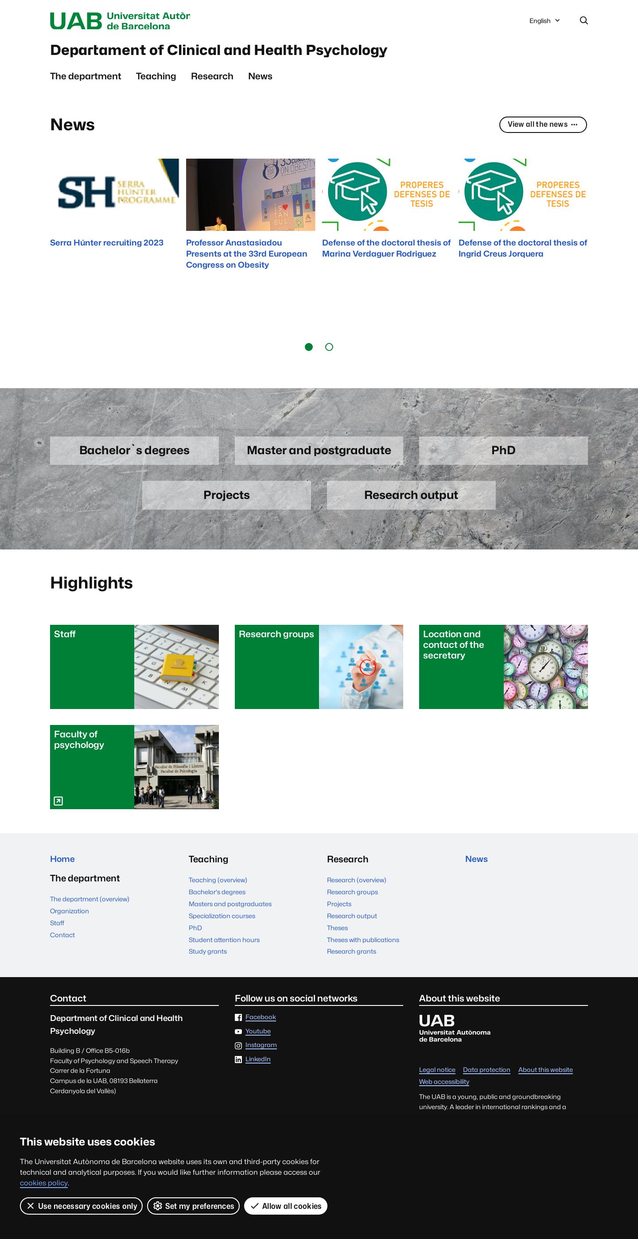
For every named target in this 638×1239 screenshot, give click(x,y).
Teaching (156, 80)
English (545, 23)
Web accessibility (444, 1088)
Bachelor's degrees (217, 898)
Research (212, 80)
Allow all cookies (286, 1205)
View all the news (540, 129)
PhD (195, 934)
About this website (545, 1076)
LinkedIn (258, 1065)
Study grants (208, 958)
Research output (352, 922)
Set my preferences (193, 1205)
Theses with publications (363, 946)
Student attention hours (224, 946)
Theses (337, 934)
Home (63, 865)
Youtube (258, 1037)
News (260, 80)
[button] (309, 351)
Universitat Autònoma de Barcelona (134, 21)
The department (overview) (89, 906)
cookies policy (44, 1183)
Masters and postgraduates (230, 910)
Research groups (352, 898)
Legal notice (437, 1076)
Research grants (351, 958)
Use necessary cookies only (81, 1205)
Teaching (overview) (218, 886)
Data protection (486, 1076)
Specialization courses (222, 922)
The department (85, 80)
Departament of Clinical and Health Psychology (247, 52)
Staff (57, 930)
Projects (339, 910)
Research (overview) (356, 886)
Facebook (260, 1023)
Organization (69, 918)
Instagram (261, 1051)
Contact (62, 942)
